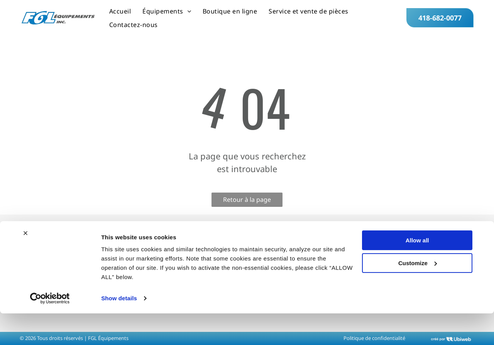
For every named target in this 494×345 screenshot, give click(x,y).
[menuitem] (120, 11)
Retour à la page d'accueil (247, 201)
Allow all (417, 272)
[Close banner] (25, 264)
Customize (417, 294)
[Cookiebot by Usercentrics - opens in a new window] (50, 330)
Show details (119, 329)
